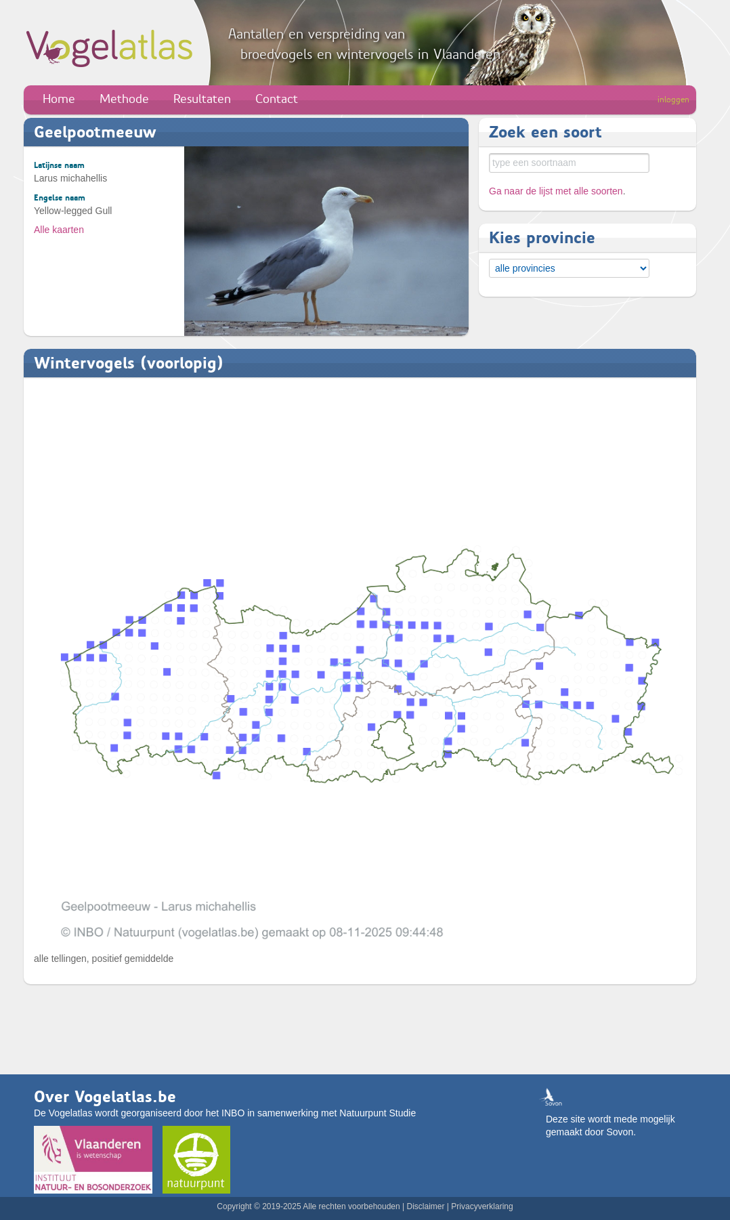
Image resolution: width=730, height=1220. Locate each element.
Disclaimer (425, 1206)
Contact (276, 99)
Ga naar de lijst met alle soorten (556, 191)
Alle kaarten (59, 229)
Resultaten (202, 99)
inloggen (673, 99)
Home (59, 99)
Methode (124, 99)
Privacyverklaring (482, 1206)
